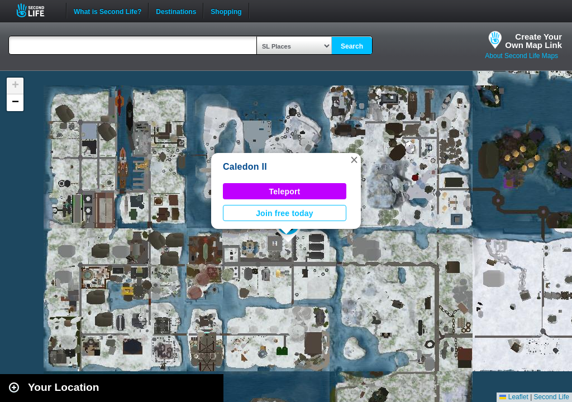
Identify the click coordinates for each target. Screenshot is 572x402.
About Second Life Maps (521, 56)
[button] (354, 159)
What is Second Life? (107, 10)
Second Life (37, 10)
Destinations (176, 10)
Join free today (284, 213)
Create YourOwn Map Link (533, 41)
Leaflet (513, 397)
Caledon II (245, 166)
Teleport (285, 191)
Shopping (226, 10)
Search (352, 46)
